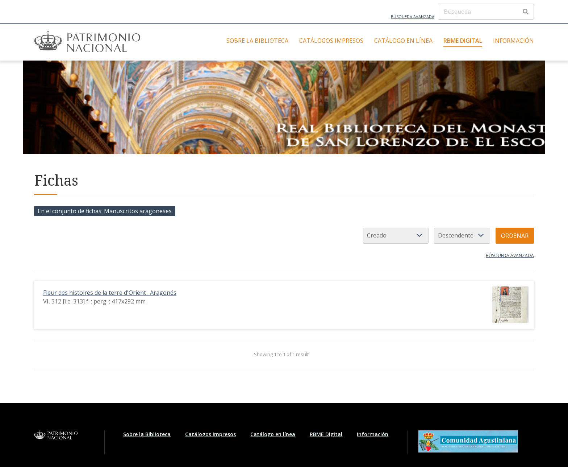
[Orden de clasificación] (462, 236)
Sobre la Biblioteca (257, 41)
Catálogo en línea (403, 41)
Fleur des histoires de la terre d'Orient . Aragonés (109, 293)
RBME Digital (462, 41)
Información (513, 41)
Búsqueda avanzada (412, 16)
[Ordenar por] (396, 236)
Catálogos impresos (331, 41)
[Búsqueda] (486, 12)
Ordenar (515, 236)
